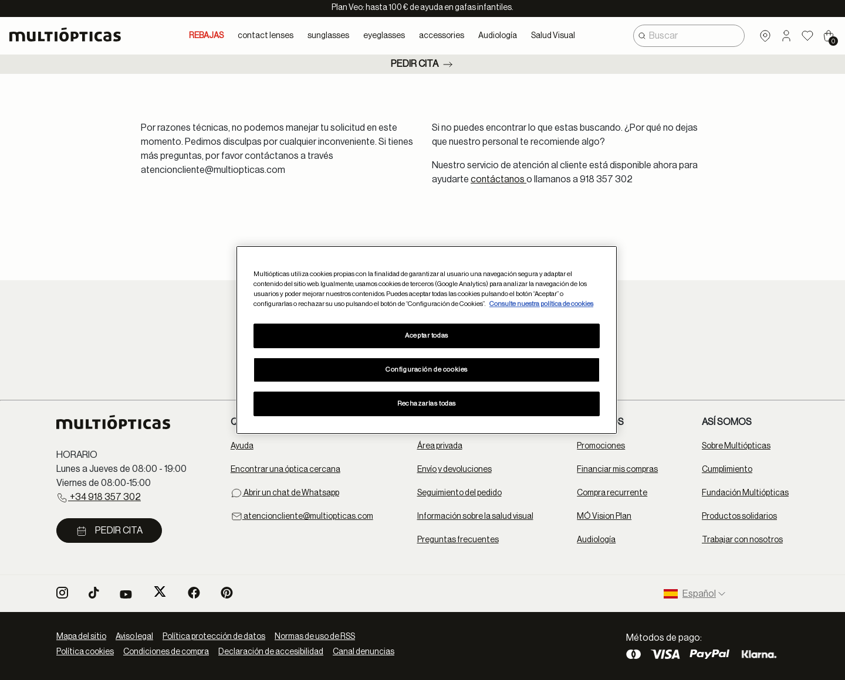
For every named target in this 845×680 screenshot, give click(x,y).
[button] (786, 36)
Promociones (601, 446)
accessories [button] (441, 36)
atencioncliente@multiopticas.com (302, 516)
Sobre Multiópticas (736, 446)
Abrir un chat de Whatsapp (285, 493)
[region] (426, 340)
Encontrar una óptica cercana (285, 469)
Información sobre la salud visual (475, 516)
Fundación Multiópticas (745, 493)
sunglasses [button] (328, 36)
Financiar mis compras (617, 469)
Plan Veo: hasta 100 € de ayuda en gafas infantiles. (422, 8)
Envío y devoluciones (454, 469)
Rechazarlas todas (426, 403)
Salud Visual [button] (553, 36)
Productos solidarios (739, 516)
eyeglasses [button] (384, 36)
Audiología (596, 540)
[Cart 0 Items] (829, 36)
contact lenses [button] (265, 36)
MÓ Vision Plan (604, 516)
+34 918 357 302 (98, 498)
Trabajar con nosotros (742, 540)
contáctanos (498, 179)
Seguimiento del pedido (459, 493)
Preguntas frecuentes (458, 540)
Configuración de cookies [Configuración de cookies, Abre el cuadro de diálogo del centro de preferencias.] (427, 369)
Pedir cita (423, 64)
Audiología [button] (497, 36)
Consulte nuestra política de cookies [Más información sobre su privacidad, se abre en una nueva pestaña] (541, 304)
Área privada (439, 446)
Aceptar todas (426, 335)
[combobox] (689, 36)
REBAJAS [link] (206, 36)
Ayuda (242, 446)
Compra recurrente (612, 493)
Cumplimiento (727, 469)
